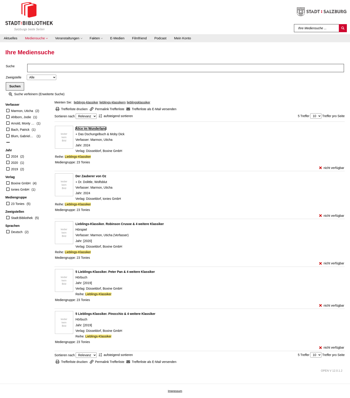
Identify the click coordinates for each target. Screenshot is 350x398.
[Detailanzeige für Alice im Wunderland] (90, 128)
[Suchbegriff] (316, 28)
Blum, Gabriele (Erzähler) (23, 136)
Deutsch (17, 232)
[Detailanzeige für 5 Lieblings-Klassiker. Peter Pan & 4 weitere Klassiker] (115, 272)
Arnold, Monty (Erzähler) (23, 123)
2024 (14, 156)
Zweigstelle (13, 77)
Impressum (175, 391)
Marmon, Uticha (22, 111)
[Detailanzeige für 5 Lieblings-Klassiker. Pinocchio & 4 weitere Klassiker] (115, 314)
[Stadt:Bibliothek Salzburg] (29, 16)
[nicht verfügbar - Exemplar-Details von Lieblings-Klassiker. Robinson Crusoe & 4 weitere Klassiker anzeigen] (331, 263)
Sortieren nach (64, 116)
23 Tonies (18, 204)
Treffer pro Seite (333, 116)
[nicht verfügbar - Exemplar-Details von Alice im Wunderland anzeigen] (331, 168)
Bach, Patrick (20, 129)
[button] (36, 38)
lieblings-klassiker (86, 102)
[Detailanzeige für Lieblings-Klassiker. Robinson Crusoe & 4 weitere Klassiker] (119, 224)
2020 (14, 162)
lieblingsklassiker (138, 102)
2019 (14, 169)
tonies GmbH (20, 189)
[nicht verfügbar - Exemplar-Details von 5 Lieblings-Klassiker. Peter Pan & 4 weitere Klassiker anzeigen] (331, 305)
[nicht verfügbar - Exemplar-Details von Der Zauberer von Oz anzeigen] (331, 216)
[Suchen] (343, 28)
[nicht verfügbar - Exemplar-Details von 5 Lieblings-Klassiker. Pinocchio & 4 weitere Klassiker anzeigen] (331, 347)
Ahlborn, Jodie (21, 117)
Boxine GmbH (21, 183)
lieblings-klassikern (112, 102)
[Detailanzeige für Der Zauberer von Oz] (90, 176)
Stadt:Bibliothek (22, 218)
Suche (10, 66)
